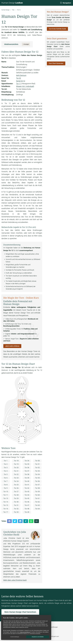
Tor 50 (37, 461)
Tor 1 (5, 461)
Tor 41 (27, 485)
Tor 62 (37, 502)
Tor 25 (16, 485)
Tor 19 (16, 464)
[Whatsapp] (31, 521)
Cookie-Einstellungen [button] (14, 636)
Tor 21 (16, 471)
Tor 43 (27, 491)
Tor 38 (27, 474)
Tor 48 (27, 509)
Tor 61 (37, 498)
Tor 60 (37, 495)
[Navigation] (65, 3)
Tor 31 (16, 505)
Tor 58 (37, 488)
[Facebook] (9, 521)
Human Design (12, 3)
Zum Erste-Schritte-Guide (57, 29)
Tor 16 (5, 509)
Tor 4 (5, 471)
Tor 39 (27, 478)
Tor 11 (18, 84)
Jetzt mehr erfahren (12, 346)
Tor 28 (16, 495)
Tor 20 (16, 467)
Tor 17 (5, 512)
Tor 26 (16, 488)
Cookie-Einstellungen (51, 627)
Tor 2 (5, 464)
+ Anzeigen (26, 44)
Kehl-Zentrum (21, 75)
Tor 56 (37, 481)
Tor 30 (16, 502)
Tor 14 (5, 502)
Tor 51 (37, 464)
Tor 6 (5, 478)
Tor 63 (37, 505)
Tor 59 (37, 491)
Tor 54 (37, 474)
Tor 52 (37, 467)
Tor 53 (37, 471)
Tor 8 (5, 485)
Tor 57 (37, 485)
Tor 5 (5, 474)
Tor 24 (16, 481)
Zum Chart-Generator (56, 63)
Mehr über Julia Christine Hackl (15, 580)
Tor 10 (5, 491)
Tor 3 (5, 467)
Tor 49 (27, 512)
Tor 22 (18, 78)
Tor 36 (27, 467)
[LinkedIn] (20, 521)
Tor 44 (27, 495)
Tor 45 (27, 498)
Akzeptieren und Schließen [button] (38, 636)
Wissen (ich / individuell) (25, 86)
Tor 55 (37, 478)
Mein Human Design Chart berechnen (20, 612)
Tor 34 (27, 461)
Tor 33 (16, 512)
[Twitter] (15, 521)
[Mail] (36, 521)
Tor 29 (16, 498)
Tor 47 (27, 505)
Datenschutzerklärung (25, 632)
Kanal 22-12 (20, 81)
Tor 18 (16, 461)
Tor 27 (16, 491)
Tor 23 (16, 478)
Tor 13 (5, 498)
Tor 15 (5, 505)
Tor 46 (27, 502)
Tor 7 (5, 481)
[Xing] (25, 521)
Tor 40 (27, 481)
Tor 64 (37, 509)
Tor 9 (5, 488)
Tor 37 (27, 471)
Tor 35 (27, 464)
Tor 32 (16, 509)
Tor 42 (27, 488)
